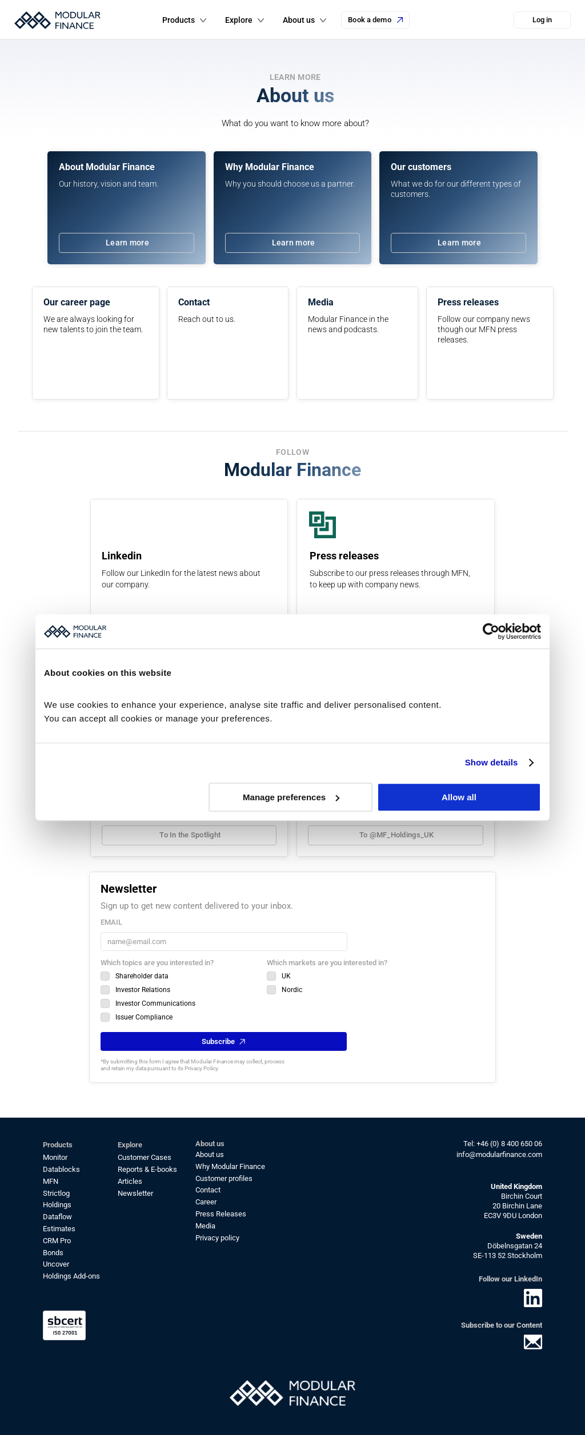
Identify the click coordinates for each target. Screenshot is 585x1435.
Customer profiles (224, 1178)
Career (206, 1202)
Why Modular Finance (230, 1166)
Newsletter (135, 1193)
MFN (50, 1181)
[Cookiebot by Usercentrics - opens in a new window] (491, 631)
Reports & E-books (147, 1169)
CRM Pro (57, 1240)
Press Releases (220, 1214)
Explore (239, 20)
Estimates (59, 1228)
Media (205, 1226)
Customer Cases (144, 1157)
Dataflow (57, 1216)
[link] (126, 243)
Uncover (56, 1264)
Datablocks (61, 1169)
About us (209, 1154)
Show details (491, 762)
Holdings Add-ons (71, 1276)
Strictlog (56, 1193)
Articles (130, 1181)
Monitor (55, 1157)
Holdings (57, 1204)
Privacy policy (217, 1238)
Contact (208, 1190)
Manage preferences (291, 797)
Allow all (459, 797)
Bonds (53, 1252)
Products (178, 20)
